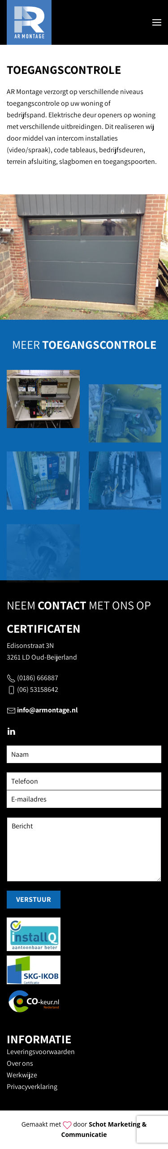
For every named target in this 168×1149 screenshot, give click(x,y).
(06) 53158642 (37, 689)
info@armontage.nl (47, 710)
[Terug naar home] (29, 22)
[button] (156, 22)
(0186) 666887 (37, 677)
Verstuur (33, 899)
